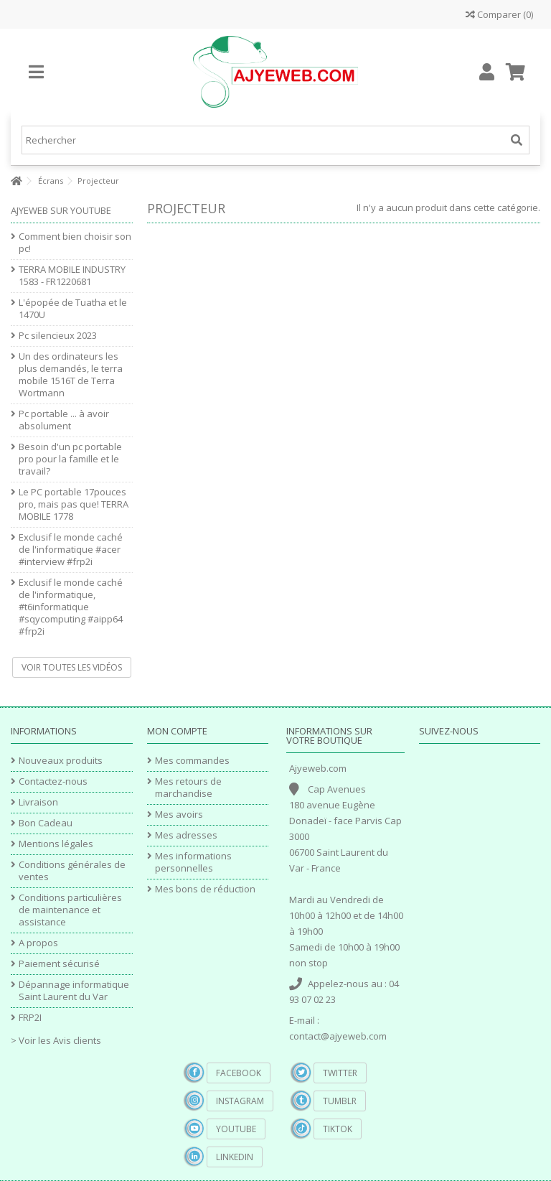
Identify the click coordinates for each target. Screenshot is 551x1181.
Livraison (38, 802)
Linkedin (234, 1157)
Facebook (238, 1073)
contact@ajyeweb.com (338, 1036)
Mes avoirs (179, 814)
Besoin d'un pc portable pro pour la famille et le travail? (70, 459)
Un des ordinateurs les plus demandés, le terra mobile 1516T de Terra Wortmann (71, 374)
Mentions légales (56, 844)
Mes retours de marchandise (188, 787)
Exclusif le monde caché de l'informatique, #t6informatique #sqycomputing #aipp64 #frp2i (71, 607)
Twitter (340, 1073)
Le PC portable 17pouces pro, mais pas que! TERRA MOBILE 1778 (73, 504)
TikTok (337, 1129)
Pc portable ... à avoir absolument (64, 420)
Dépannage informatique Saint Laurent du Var (74, 991)
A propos (38, 943)
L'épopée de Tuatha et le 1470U (73, 309)
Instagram (240, 1101)
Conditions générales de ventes (72, 871)
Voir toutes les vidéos (72, 667)
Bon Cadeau (45, 823)
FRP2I (30, 1018)
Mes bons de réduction (205, 889)
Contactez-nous (53, 781)
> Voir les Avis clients (56, 1040)
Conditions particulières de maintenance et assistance (70, 910)
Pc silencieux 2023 (58, 336)
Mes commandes (192, 761)
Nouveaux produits (61, 761)
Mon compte (177, 730)
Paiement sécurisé (59, 964)
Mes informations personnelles (193, 862)
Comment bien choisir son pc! (75, 242)
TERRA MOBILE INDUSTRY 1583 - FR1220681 (72, 275)
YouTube (236, 1129)
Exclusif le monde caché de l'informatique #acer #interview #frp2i (71, 549)
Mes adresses (186, 835)
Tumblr (340, 1101)
